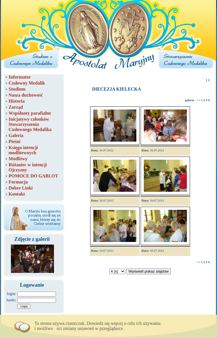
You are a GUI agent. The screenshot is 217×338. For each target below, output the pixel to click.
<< (198, 100)
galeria (189, 100)
